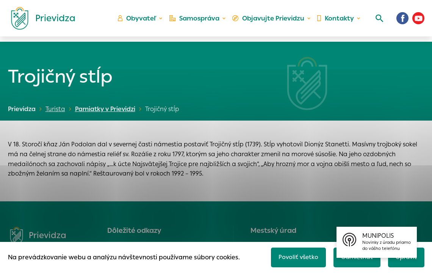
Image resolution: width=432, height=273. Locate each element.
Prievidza (22, 109)
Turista (55, 109)
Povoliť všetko (294, 256)
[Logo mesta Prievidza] (40, 21)
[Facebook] (402, 21)
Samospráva (197, 21)
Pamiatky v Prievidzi (104, 109)
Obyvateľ (140, 21)
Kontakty (335, 21)
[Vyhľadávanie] (377, 21)
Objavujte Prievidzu (269, 21)
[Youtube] (418, 21)
